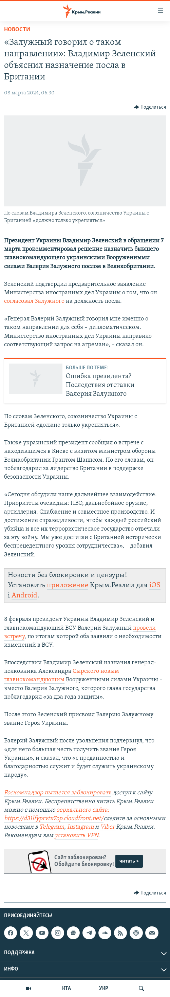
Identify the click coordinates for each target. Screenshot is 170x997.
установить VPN (76, 835)
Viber (108, 827)
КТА (66, 988)
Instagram (80, 827)
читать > (129, 861)
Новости (17, 29)
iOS (154, 585)
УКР (103, 988)
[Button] (150, 107)
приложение (67, 585)
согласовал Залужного (35, 301)
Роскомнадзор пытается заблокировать (57, 793)
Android (24, 595)
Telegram (51, 827)
